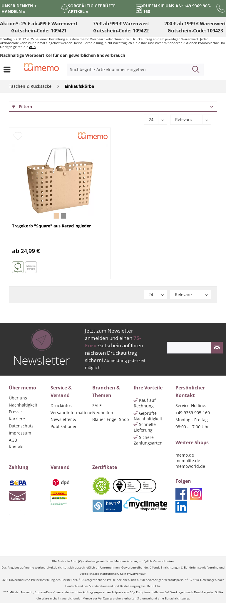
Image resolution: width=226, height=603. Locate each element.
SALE (97, 405)
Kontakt (16, 447)
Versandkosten (163, 561)
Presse (15, 411)
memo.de (184, 455)
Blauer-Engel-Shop (110, 419)
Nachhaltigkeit (23, 405)
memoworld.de (190, 466)
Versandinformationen (70, 412)
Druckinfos (61, 405)
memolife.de (187, 460)
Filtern (22, 106)
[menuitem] (8, 69)
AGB (32, 46)
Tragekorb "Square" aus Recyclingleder (51, 226)
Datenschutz (21, 426)
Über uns (18, 398)
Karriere (17, 419)
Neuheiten (102, 412)
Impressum (20, 433)
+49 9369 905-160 (192, 412)
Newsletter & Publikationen (64, 423)
